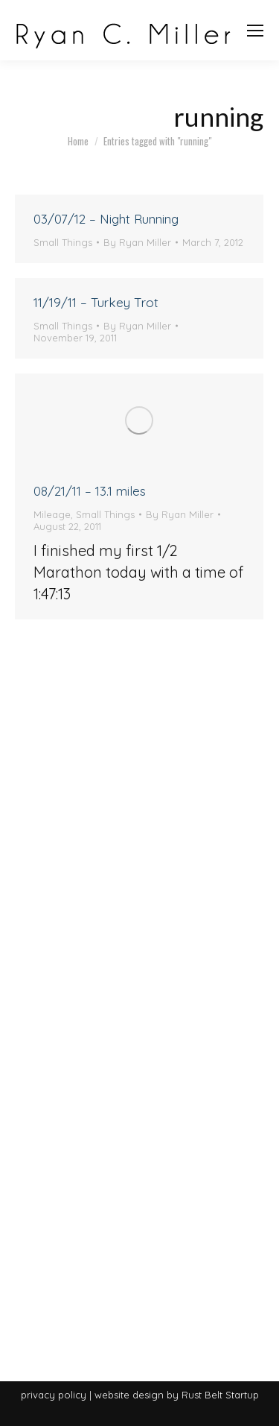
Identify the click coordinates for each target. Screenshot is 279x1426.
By (137, 242)
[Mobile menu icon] (255, 31)
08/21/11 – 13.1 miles (89, 491)
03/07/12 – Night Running (106, 219)
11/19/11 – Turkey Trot (95, 302)
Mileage (52, 514)
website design (129, 1395)
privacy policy (53, 1395)
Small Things (62, 242)
